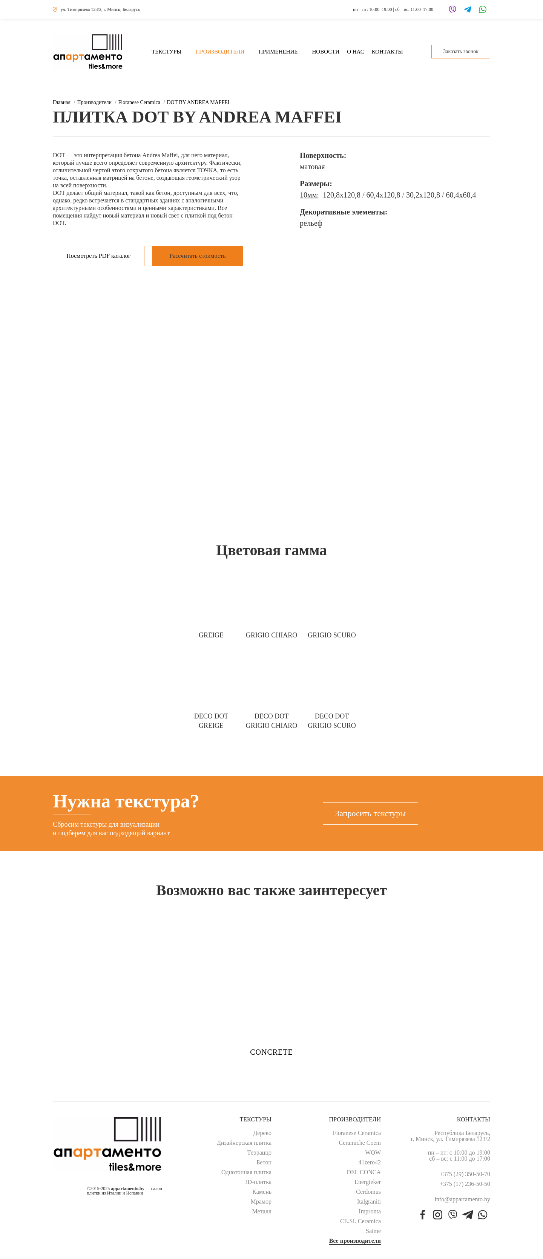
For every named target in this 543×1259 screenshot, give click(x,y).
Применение (278, 52)
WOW (373, 1153)
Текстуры (166, 52)
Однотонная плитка (246, 1172)
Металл (262, 1211)
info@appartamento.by (462, 1199)
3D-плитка (258, 1182)
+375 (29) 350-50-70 (465, 1174)
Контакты (387, 52)
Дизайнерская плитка (244, 1143)
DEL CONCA (364, 1172)
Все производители (355, 1241)
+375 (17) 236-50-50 (465, 1184)
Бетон (264, 1162)
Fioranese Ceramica (357, 1133)
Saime (373, 1231)
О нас (355, 52)
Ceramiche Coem (360, 1143)
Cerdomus (368, 1192)
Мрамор (261, 1202)
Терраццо (259, 1153)
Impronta (370, 1211)
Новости (326, 52)
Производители (220, 52)
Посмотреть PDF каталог (98, 256)
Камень (262, 1192)
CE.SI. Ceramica (360, 1221)
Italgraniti (369, 1202)
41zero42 (369, 1162)
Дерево (262, 1133)
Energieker (367, 1182)
